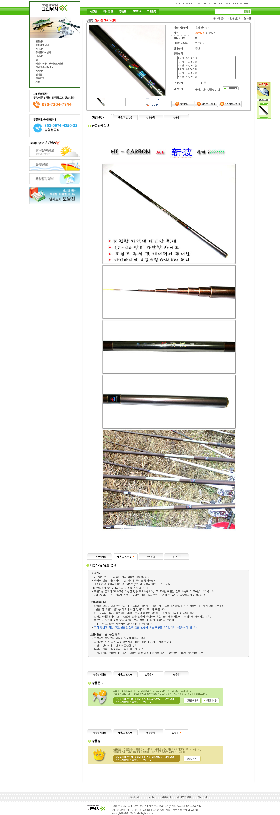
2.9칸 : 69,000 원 (206, 69)
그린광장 (151, 11)
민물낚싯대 (236, 18)
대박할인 (108, 11)
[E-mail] (146, 809)
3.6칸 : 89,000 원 (206, 77)
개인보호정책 (184, 796)
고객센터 (150, 796)
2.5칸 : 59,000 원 (206, 66)
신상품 (93, 11)
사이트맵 (202, 796)
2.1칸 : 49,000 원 (206, 62)
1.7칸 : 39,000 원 (206, 58)
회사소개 (134, 796)
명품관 (122, 11)
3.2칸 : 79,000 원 (206, 73)
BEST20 (137, 11)
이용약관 (166, 796)
